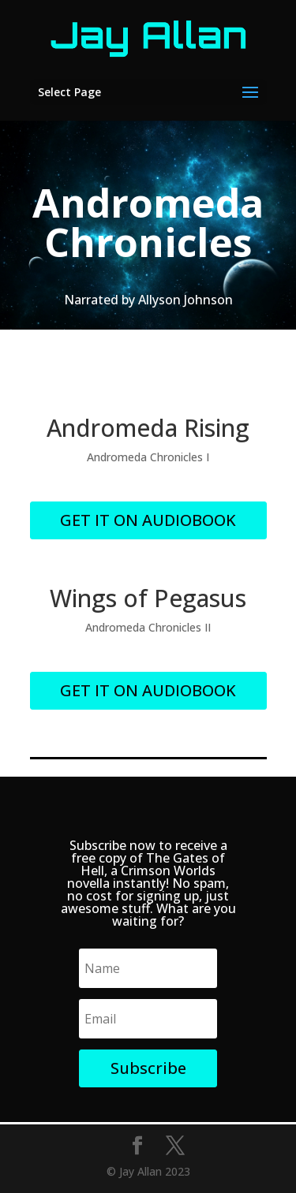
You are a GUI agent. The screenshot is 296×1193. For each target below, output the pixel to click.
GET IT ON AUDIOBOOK (148, 520)
